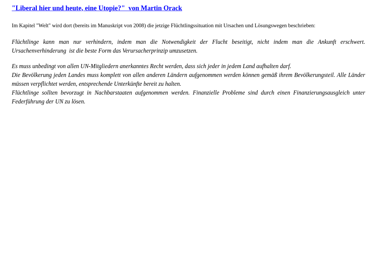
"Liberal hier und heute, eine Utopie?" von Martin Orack (97, 8)
